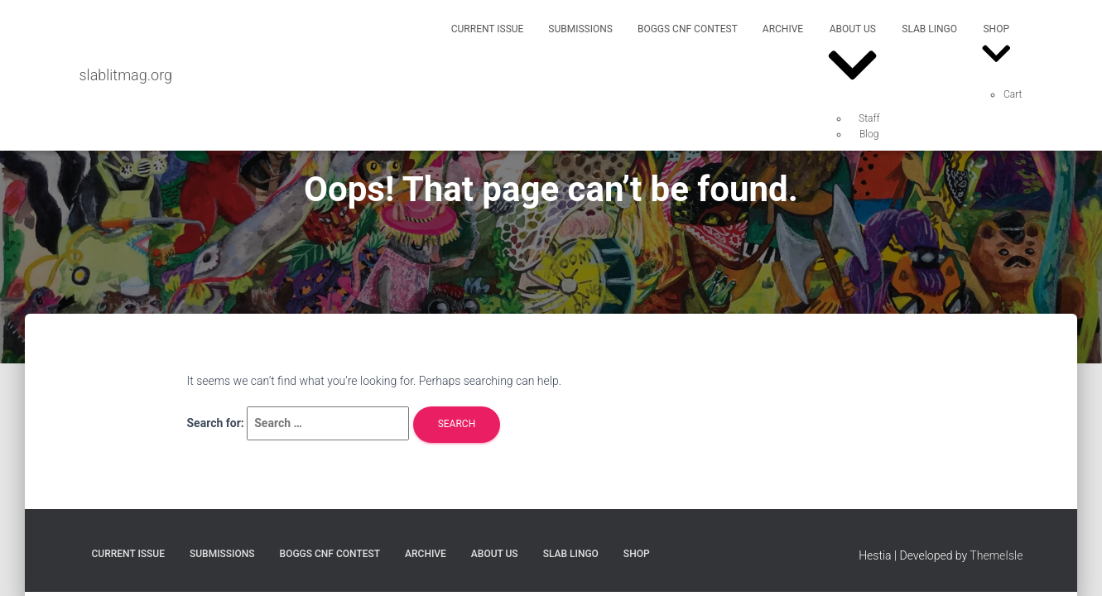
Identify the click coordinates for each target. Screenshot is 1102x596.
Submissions (580, 29)
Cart (1012, 94)
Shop (996, 47)
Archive (783, 29)
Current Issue (487, 29)
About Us (852, 59)
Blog (868, 134)
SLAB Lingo (929, 29)
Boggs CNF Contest (688, 29)
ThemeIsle (996, 555)
